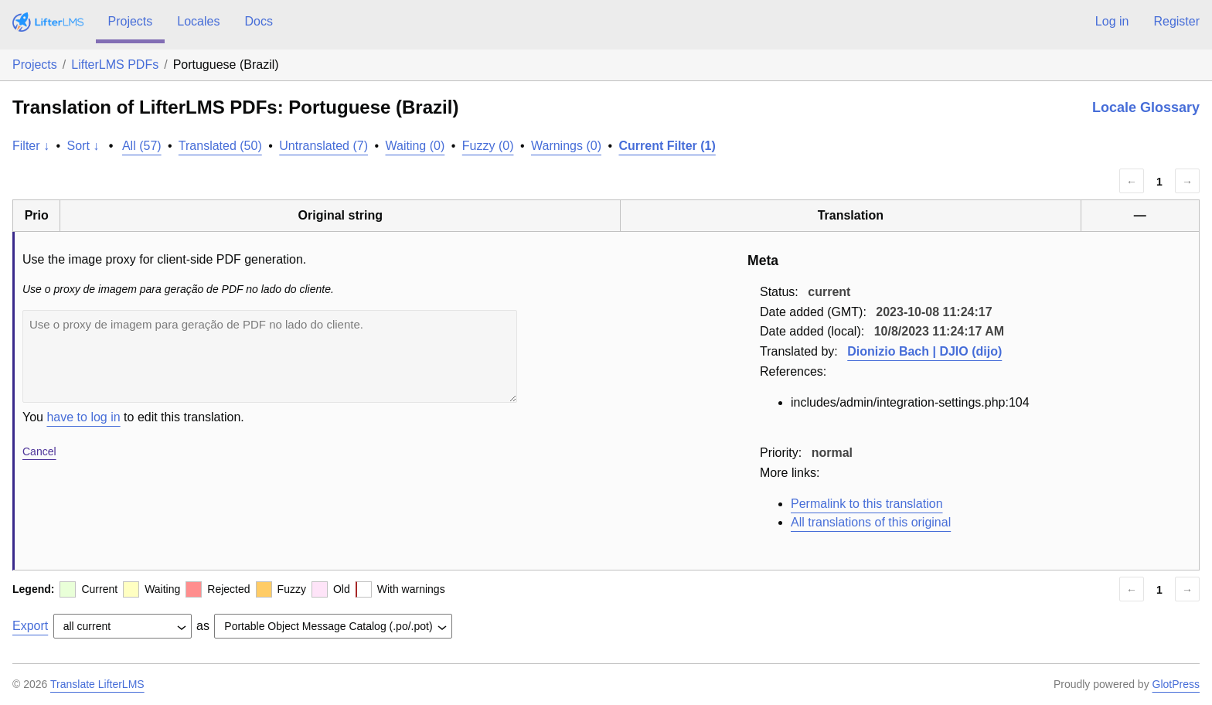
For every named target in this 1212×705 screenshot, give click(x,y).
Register (1176, 21)
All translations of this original (871, 522)
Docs (258, 21)
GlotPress (1176, 684)
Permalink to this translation (867, 503)
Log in (1112, 21)
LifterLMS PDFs (114, 64)
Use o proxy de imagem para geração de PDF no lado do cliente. (269, 356)
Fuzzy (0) (488, 145)
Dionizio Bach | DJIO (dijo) (924, 351)
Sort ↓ (83, 145)
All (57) (142, 145)
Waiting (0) (415, 145)
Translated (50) (220, 145)
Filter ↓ (30, 145)
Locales (198, 21)
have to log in (83, 417)
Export (30, 625)
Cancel (39, 451)
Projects (130, 21)
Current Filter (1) (666, 145)
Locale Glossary (1146, 107)
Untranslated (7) (323, 145)
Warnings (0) (566, 145)
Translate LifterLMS (97, 684)
